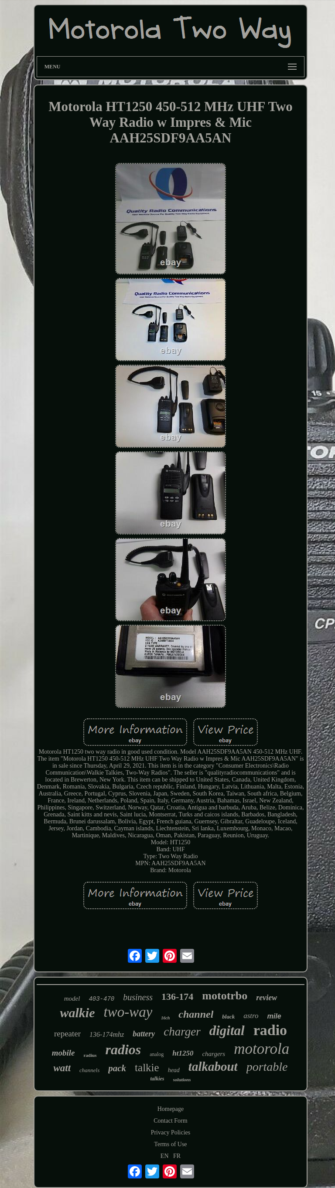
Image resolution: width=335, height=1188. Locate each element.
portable (267, 1066)
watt (62, 1068)
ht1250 (182, 1053)
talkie (147, 1067)
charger (182, 1031)
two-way (127, 1012)
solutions (182, 1079)
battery (144, 1033)
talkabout (213, 1066)
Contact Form (170, 1120)
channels (89, 1070)
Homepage (170, 1109)
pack (117, 1068)
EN (165, 1156)
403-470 (101, 998)
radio (270, 1030)
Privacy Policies (171, 1132)
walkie (77, 1012)
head (174, 1070)
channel (195, 1014)
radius (89, 1055)
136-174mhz (106, 1034)
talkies (157, 1079)
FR (177, 1156)
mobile (63, 1052)
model (72, 998)
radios (123, 1049)
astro (250, 1016)
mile (274, 1016)
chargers (213, 1053)
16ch (165, 1017)
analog (157, 1054)
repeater (67, 1033)
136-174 (177, 996)
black (228, 1016)
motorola (261, 1048)
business (138, 997)
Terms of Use (170, 1144)
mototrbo (224, 995)
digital (227, 1030)
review (266, 997)
